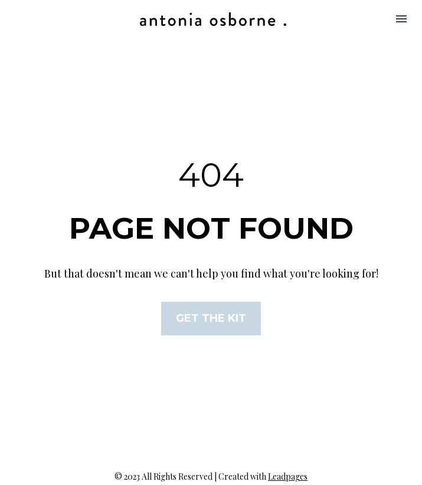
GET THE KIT (211, 314)
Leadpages (287, 469)
